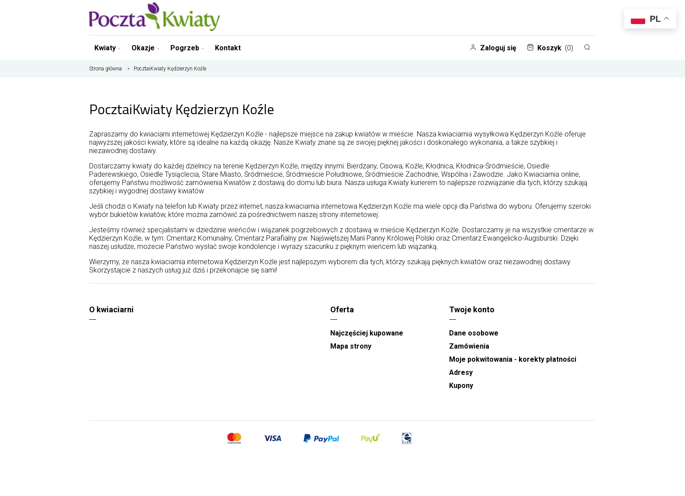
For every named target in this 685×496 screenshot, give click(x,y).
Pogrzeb (187, 48)
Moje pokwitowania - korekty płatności (512, 359)
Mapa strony (350, 346)
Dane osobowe (473, 333)
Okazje (145, 48)
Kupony (461, 385)
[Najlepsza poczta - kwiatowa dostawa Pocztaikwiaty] (154, 17)
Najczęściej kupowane (366, 333)
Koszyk (550, 48)
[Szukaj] (587, 47)
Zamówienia (469, 346)
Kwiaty (107, 48)
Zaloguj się (493, 48)
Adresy (461, 372)
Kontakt (228, 48)
